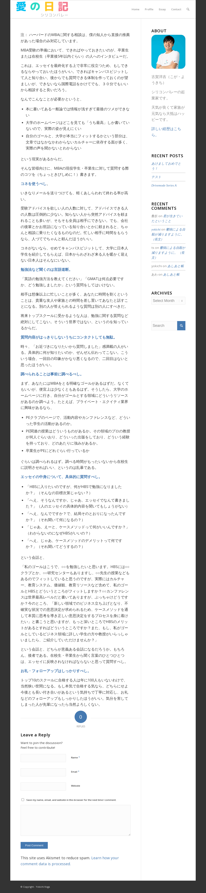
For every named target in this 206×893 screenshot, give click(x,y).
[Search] (188, 9)
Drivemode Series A (164, 185)
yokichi (155, 229)
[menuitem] (135, 9)
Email (75, 771)
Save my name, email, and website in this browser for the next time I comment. (71, 799)
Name (75, 757)
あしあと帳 (175, 266)
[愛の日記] (42, 9)
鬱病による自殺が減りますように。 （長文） (168, 234)
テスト (156, 177)
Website (75, 785)
